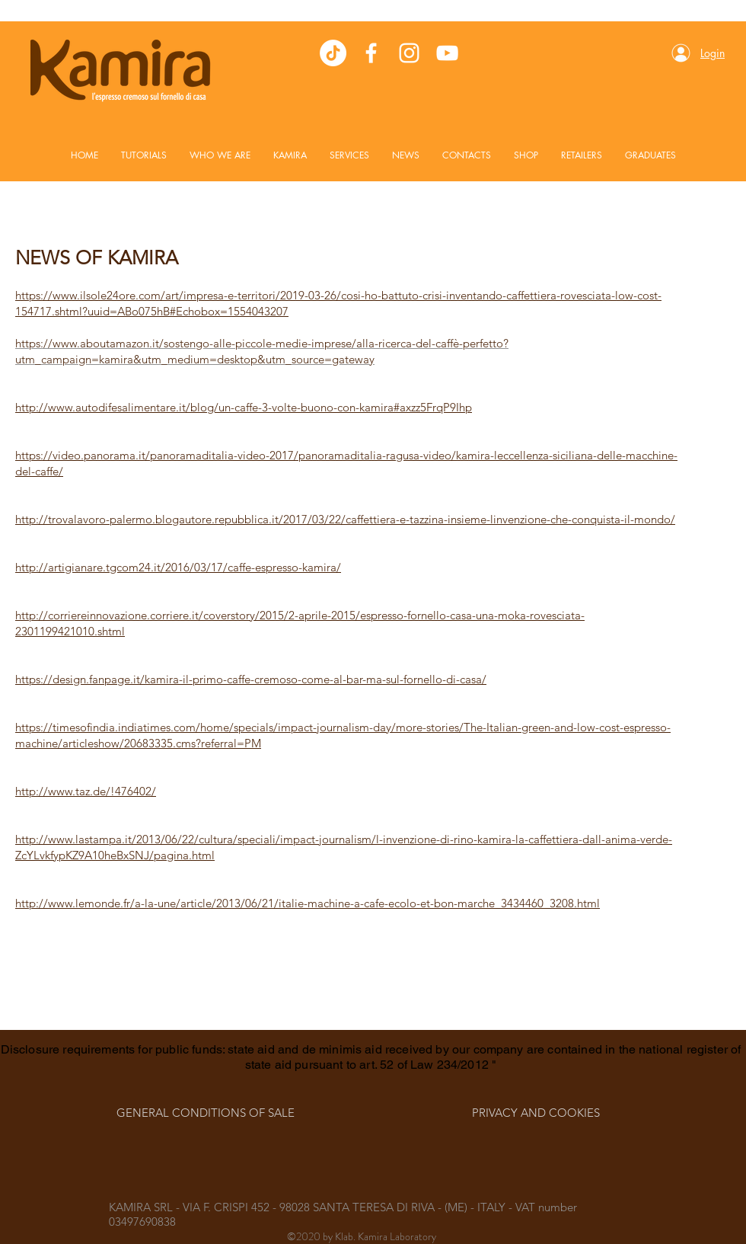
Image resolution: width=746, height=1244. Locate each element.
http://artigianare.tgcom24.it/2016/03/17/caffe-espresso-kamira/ (178, 567)
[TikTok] (333, 53)
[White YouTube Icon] (447, 53)
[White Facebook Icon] (371, 53)
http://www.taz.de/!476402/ (85, 791)
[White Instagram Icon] (409, 53)
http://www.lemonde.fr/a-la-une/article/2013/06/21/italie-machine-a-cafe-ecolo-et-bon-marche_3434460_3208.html (307, 903)
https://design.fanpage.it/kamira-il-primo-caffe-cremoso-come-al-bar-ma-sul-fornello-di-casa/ (250, 679)
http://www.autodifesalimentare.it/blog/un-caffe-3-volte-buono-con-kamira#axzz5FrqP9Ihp (243, 407)
